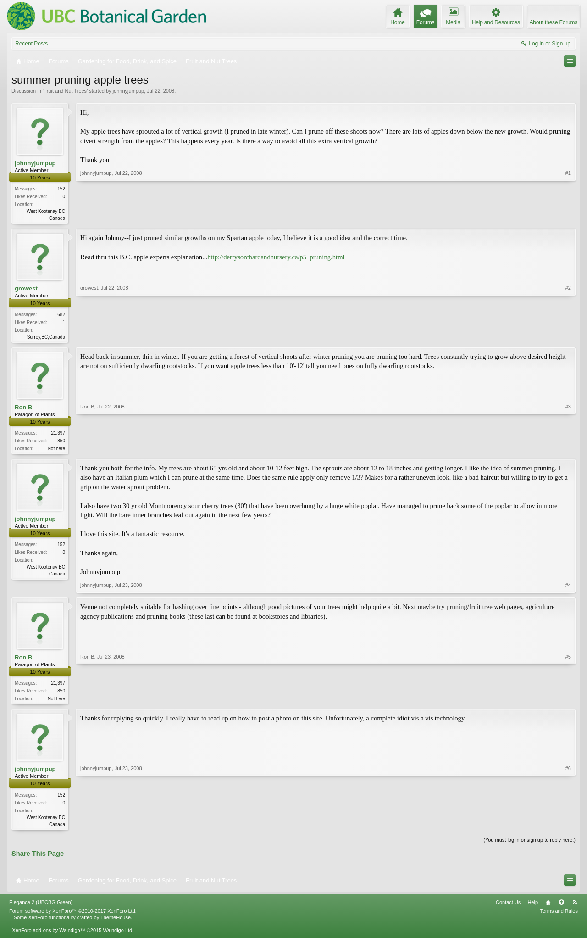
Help (532, 907)
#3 (568, 449)
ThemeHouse (115, 922)
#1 (568, 217)
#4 (568, 588)
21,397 (58, 434)
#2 (568, 336)
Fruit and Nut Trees (65, 91)
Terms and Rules (559, 915)
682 (61, 315)
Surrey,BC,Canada (46, 338)
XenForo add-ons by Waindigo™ (48, 935)
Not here (56, 450)
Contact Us (508, 907)
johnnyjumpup (128, 91)
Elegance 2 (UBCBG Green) (40, 907)
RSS (574, 907)
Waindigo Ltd (117, 935)
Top (561, 907)
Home (548, 907)
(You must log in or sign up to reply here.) (529, 844)
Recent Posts (31, 43)
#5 (568, 700)
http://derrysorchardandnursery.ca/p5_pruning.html (275, 257)
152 (61, 188)
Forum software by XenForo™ (73, 915)
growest (26, 289)
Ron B (23, 408)
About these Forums (553, 22)
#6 (568, 826)
